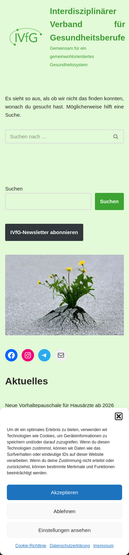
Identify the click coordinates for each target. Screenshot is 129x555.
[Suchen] (56, 136)
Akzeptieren (64, 492)
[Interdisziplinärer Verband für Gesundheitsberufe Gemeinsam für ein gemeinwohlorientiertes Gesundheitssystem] (65, 37)
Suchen (14, 189)
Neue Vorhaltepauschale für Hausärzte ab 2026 (59, 405)
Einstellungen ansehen (65, 530)
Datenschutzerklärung (70, 545)
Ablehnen (64, 511)
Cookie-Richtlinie (30, 545)
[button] (118, 416)
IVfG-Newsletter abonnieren (44, 232)
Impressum (103, 545)
